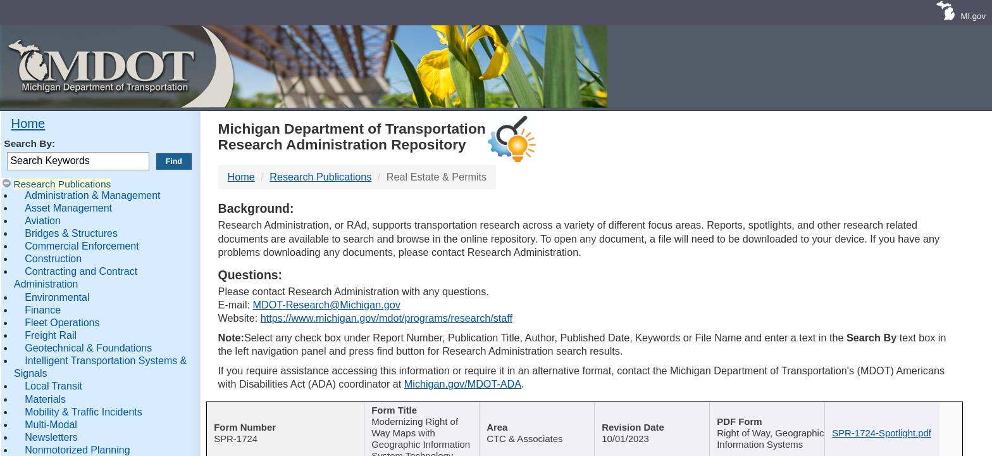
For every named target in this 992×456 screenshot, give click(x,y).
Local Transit (53, 386)
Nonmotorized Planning (77, 450)
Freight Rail (51, 335)
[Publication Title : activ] (427, 419)
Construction (53, 258)
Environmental (57, 297)
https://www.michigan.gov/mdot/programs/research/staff (386, 318)
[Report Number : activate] (286, 419)
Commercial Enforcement (82, 246)
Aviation (43, 220)
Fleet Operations (62, 322)
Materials (45, 399)
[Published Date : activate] (665, 419)
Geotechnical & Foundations (88, 348)
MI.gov (973, 16)
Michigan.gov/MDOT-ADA (462, 384)
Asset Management (68, 208)
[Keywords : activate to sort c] (785, 419)
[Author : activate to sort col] (546, 419)
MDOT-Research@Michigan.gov (326, 304)
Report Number (281, 411)
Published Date (660, 411)
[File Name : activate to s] (903, 419)
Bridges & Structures (71, 233)
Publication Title (422, 411)
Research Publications (62, 184)
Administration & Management (92, 195)
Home (28, 123)
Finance (43, 310)
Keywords (779, 411)
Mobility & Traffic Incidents (83, 412)
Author (541, 411)
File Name (899, 411)
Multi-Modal (51, 424)
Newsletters (51, 437)
